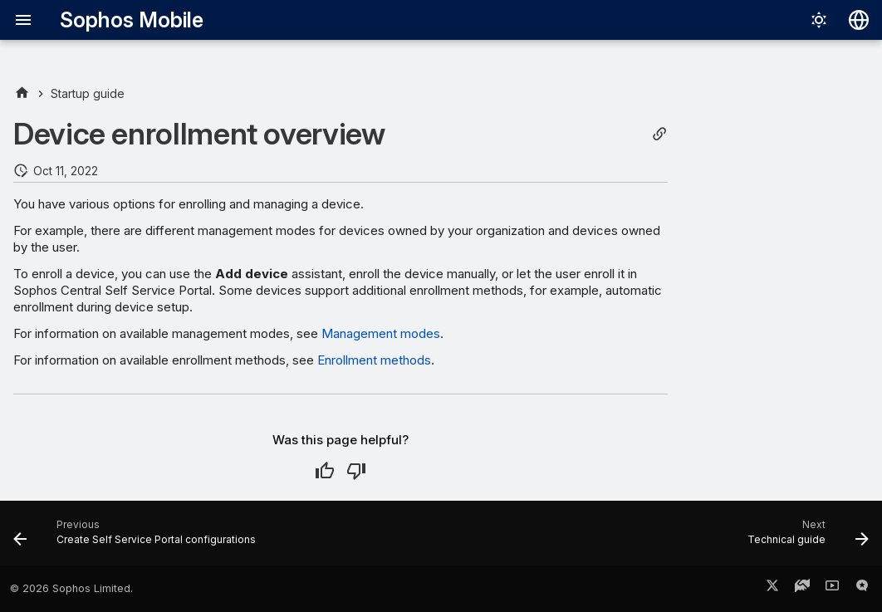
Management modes (380, 333)
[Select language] (858, 20)
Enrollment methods (374, 360)
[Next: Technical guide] (804, 538)
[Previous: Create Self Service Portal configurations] (138, 538)
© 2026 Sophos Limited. (71, 588)
